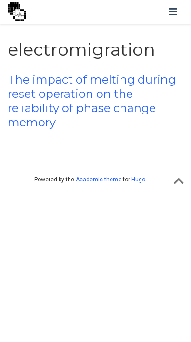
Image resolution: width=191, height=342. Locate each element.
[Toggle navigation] (172, 12)
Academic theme (98, 179)
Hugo (138, 179)
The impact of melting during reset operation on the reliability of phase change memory (92, 101)
